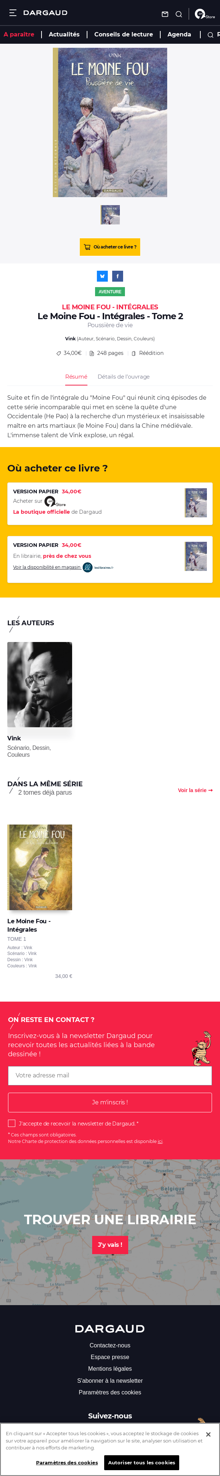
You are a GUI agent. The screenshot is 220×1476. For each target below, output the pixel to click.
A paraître (19, 34)
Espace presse (110, 1357)
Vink (70, 338)
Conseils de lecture (123, 34)
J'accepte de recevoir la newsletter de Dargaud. (77, 1123)
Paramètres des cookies (110, 1392)
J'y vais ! (110, 1244)
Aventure (110, 291)
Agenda (179, 34)
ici (160, 1141)
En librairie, (52, 556)
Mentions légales (110, 1369)
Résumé (76, 376)
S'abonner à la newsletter (110, 1381)
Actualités (64, 34)
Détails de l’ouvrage (124, 376)
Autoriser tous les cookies (141, 1468)
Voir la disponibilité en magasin (63, 567)
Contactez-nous (110, 1345)
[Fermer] (208, 1440)
